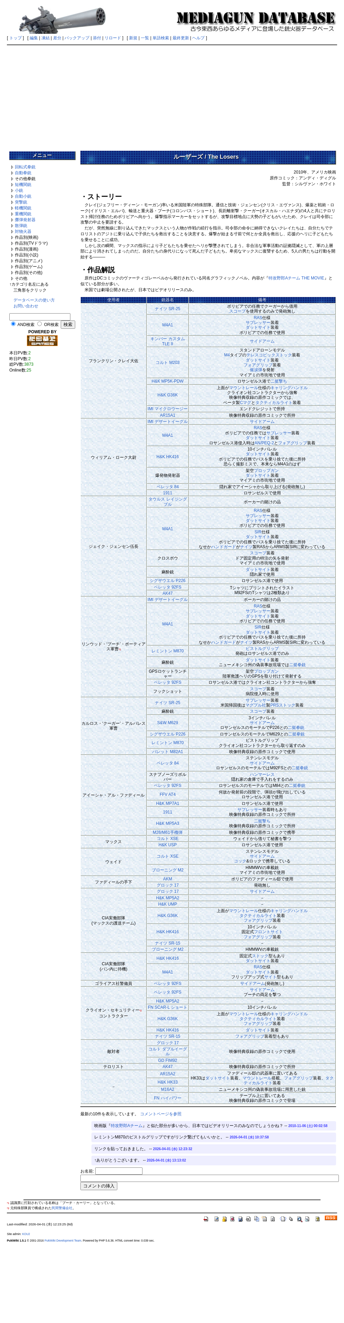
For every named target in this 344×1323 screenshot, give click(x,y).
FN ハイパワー (167, 1098)
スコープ (237, 311)
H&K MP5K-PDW (168, 381)
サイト (270, 977)
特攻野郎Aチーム (126, 1125)
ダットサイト (258, 327)
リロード (113, 38)
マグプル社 (255, 705)
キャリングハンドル (289, 387)
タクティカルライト (274, 402)
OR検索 (51, 324)
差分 (57, 38)
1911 (168, 493)
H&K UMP (167, 904)
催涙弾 (256, 369)
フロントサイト (268, 931)
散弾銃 (21, 225)
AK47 (168, 593)
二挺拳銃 (297, 664)
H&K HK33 (168, 1082)
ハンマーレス (262, 774)
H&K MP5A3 (167, 823)
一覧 (145, 38)
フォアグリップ (258, 365)
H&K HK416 (168, 456)
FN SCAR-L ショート (167, 1007)
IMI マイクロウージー (168, 408)
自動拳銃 (23, 172)
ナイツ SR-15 (167, 943)
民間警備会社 (62, 1208)
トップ (15, 38)
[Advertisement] (172, 95)
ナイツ (246, 546)
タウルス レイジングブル (167, 501)
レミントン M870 (167, 651)
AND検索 (26, 324)
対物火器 (23, 231)
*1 (120, 649)
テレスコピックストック (269, 355)
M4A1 (167, 325)
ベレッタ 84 (168, 486)
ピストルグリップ (262, 648)
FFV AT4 (168, 794)
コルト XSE (167, 838)
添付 (97, 38)
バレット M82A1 (167, 751)
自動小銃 (23, 196)
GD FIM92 (167, 1060)
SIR (258, 532)
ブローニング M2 (168, 870)
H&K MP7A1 (167, 803)
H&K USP (168, 844)
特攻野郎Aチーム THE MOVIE (296, 278)
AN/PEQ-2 (264, 443)
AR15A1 (168, 415)
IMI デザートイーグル (168, 421)
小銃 (19, 190)
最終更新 (181, 38)
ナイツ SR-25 (167, 308)
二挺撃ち (279, 381)
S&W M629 (167, 722)
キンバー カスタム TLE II (167, 341)
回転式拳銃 (25, 167)
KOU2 (26, 1234)
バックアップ (77, 38)
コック (240, 861)
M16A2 (167, 1089)
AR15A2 (168, 1074)
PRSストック (282, 705)
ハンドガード (223, 546)
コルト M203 (167, 362)
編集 (34, 38)
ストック (260, 956)
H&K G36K (168, 395)
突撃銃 (21, 202)
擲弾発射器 (25, 219)
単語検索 (161, 38)
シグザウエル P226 (167, 580)
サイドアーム (262, 341)
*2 (140, 1010)
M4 (227, 355)
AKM (167, 879)
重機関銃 (23, 213)
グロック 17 (168, 885)
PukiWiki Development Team (63, 1240)
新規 (133, 38)
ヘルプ (198, 38)
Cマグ (245, 402)
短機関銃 (23, 184)
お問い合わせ (25, 306)
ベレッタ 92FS (167, 587)
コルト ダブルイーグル (167, 1051)
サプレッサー (258, 322)
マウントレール (243, 387)
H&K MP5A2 (167, 898)
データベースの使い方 (34, 300)
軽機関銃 (23, 208)
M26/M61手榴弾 (168, 832)
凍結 (45, 38)
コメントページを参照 (160, 1114)
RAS (258, 317)
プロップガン (266, 470)
